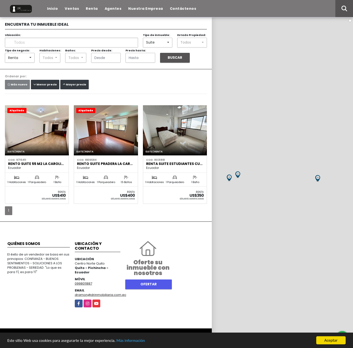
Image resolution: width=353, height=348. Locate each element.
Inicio (52, 8)
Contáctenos (183, 8)
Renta (92, 8)
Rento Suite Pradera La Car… (105, 163)
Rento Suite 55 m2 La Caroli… (36, 163)
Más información (130, 340)
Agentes (113, 8)
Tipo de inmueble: (156, 35)
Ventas (72, 8)
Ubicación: (13, 35)
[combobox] (158, 42)
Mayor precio (74, 84)
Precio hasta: (136, 50)
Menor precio (45, 84)
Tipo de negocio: (17, 50)
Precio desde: (101, 50)
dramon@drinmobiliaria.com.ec (100, 294)
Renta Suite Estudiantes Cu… (174, 163)
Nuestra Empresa (145, 8)
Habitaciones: (50, 50)
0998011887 (83, 283)
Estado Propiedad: (191, 35)
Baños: (70, 50)
